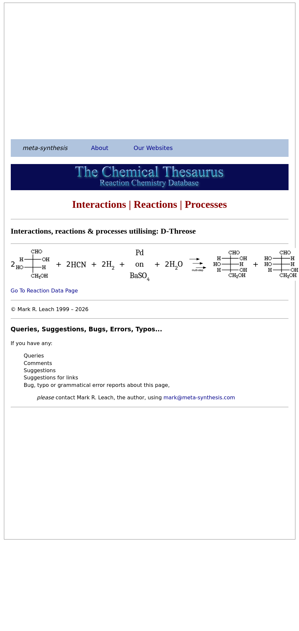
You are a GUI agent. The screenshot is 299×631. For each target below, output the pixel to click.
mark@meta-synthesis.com (199, 397)
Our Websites (153, 147)
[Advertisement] (61, 70)
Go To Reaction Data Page (44, 291)
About (99, 147)
